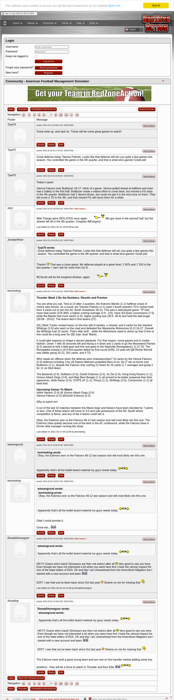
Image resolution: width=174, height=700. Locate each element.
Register (48, 73)
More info (114, 5)
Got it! (156, 5)
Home (16, 24)
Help (78, 24)
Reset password (48, 67)
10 (61, 115)
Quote (41, 144)
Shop (92, 24)
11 (66, 115)
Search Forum (146, 109)
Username (12, 46)
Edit (61, 144)
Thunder (22, 109)
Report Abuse (148, 126)
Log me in (48, 61)
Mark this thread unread (31, 678)
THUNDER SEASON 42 (43, 109)
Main (11, 109)
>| (77, 115)
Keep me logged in (17, 56)
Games (31, 24)
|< (23, 115)
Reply (51, 144)
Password (12, 51)
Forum (64, 24)
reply (11, 678)
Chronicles (48, 24)
